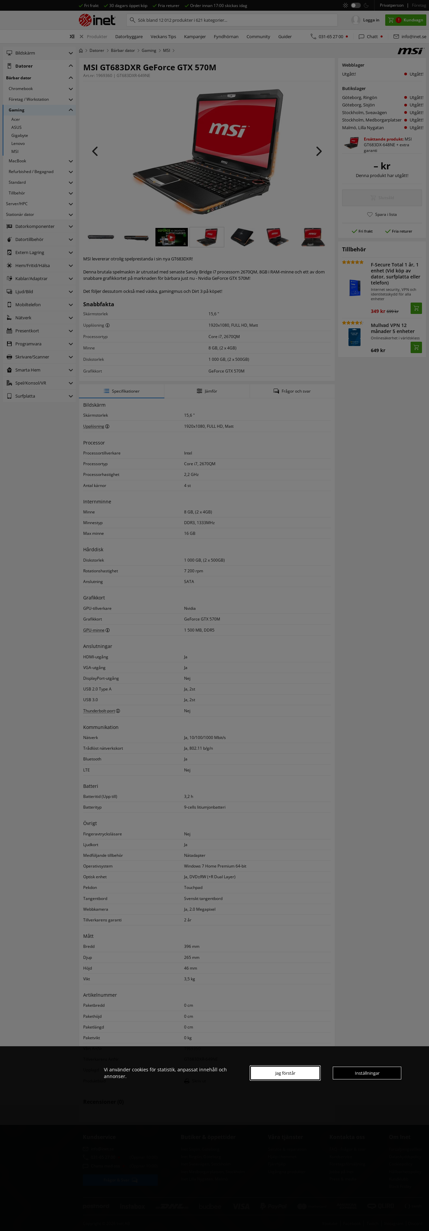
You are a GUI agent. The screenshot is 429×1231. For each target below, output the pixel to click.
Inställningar (367, 1073)
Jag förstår (285, 1073)
